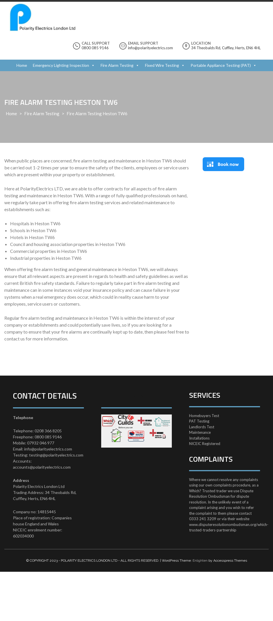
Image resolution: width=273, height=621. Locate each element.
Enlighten (200, 560)
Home (21, 65)
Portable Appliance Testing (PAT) (221, 65)
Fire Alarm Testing (117, 65)
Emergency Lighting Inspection (61, 65)
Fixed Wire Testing (162, 65)
